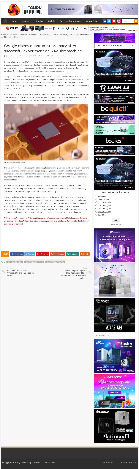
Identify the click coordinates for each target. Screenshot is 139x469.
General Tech (62, 56)
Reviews (26, 21)
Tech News (13, 34)
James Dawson (11, 56)
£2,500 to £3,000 (104, 212)
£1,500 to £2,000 (104, 205)
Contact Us (125, 462)
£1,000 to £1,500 (104, 202)
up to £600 (102, 196)
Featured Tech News (28, 34)
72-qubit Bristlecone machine (59, 100)
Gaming (39, 21)
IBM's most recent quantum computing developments (47, 62)
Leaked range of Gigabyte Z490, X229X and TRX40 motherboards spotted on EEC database (73, 273)
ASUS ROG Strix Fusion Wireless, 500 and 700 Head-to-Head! (21, 272)
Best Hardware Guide (70, 21)
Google (11, 262)
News (14, 21)
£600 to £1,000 (103, 199)
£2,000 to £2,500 (104, 209)
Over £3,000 (102, 215)
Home (5, 21)
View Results (116, 224)
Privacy (134, 462)
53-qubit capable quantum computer (19, 212)
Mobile (51, 21)
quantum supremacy (55, 262)
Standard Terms (49, 462)
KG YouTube (91, 21)
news (20, 262)
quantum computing (34, 262)
